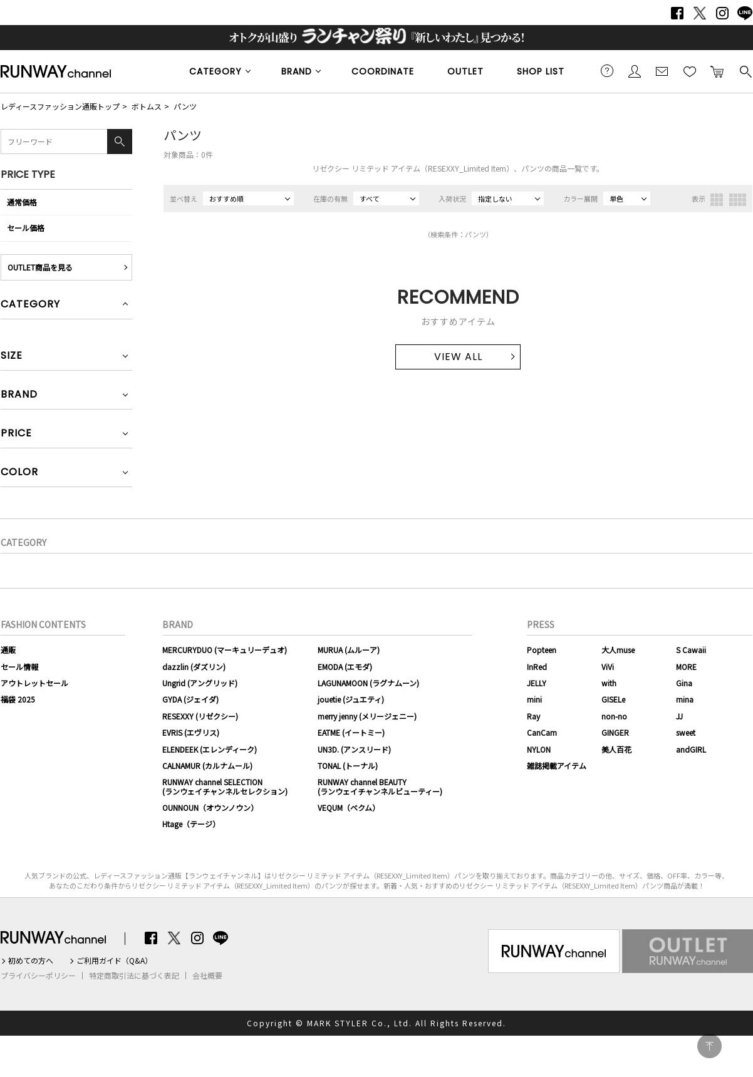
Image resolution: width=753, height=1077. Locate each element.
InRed (537, 666)
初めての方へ (30, 960)
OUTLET (465, 71)
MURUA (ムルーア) (349, 649)
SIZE (12, 357)
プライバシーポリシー (38, 975)
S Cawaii (691, 649)
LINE (744, 13)
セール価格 (25, 227)
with (608, 683)
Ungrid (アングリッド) (199, 683)
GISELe (613, 699)
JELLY (536, 683)
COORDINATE (382, 71)
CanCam (542, 732)
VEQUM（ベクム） (349, 807)
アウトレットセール (34, 683)
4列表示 (737, 199)
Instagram (722, 13)
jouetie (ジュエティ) (351, 699)
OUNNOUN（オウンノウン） (210, 807)
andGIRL (691, 749)
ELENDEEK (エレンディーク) (209, 749)
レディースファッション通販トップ (60, 106)
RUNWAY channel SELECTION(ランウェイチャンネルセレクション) (225, 786)
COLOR (19, 473)
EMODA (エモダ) (345, 666)
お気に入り (689, 70)
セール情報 (19, 666)
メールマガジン (662, 70)
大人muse (618, 649)
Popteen (541, 649)
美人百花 (616, 749)
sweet (685, 732)
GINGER (615, 732)
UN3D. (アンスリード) (354, 749)
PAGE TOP (709, 1046)
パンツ (185, 106)
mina (684, 699)
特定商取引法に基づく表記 (134, 975)
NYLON (539, 749)
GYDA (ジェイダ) (190, 699)
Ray (533, 716)
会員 (634, 70)
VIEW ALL (458, 356)
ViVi (607, 666)
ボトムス (147, 106)
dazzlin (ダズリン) (194, 666)
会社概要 (207, 975)
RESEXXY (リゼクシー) (200, 716)
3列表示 (716, 199)
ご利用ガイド (607, 70)
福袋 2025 (18, 699)
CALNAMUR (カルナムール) (207, 765)
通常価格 (22, 202)
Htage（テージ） (191, 823)
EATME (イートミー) (351, 732)
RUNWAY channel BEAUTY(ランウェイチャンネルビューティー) (380, 786)
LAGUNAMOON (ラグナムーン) (368, 683)
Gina (684, 683)
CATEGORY (215, 71)
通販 (8, 649)
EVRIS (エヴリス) (190, 732)
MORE (686, 666)
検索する (744, 70)
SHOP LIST (540, 71)
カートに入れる (717, 70)
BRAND (296, 71)
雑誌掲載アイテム (556, 765)
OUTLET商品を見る (40, 267)
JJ (679, 716)
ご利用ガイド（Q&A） (114, 960)
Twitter (699, 13)
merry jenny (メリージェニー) (367, 716)
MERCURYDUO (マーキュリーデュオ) (224, 649)
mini (534, 699)
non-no (614, 716)
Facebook (677, 13)
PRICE (16, 434)
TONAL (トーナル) (348, 765)
